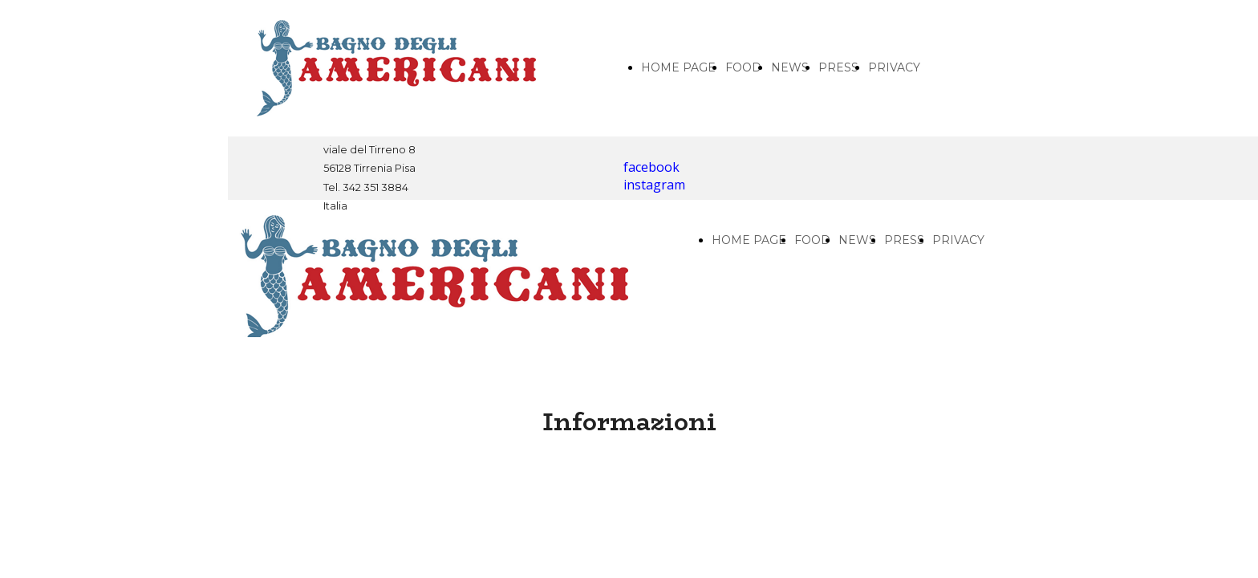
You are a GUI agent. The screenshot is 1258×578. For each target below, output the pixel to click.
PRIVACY (894, 67)
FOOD (743, 67)
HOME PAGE (678, 67)
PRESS (838, 67)
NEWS (790, 67)
